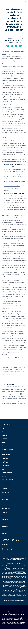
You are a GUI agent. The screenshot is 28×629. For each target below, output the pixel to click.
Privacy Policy (23, 558)
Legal (3, 442)
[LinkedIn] (7, 550)
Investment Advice (7, 449)
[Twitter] (11, 550)
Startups (4, 512)
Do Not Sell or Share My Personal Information (14, 600)
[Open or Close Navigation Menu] (25, 2)
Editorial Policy (18, 40)
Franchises (5, 516)
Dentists (4, 530)
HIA (3, 446)
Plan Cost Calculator (8, 479)
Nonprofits (5, 519)
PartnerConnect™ (7, 472)
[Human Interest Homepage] (2, 2)
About (3, 428)
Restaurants (5, 523)
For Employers (6, 492)
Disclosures (16, 558)
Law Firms (5, 526)
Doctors (4, 533)
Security (4, 439)
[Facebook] (2, 550)
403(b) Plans (6, 462)
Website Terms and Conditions (14, 559)
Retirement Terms (7, 503)
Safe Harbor (5, 466)
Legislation (5, 499)
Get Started (5, 483)
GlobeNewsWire (19, 358)
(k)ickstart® (5, 476)
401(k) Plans (5, 459)
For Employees (6, 496)
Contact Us (5, 545)
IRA (3, 469)
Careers (4, 432)
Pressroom (5, 435)
